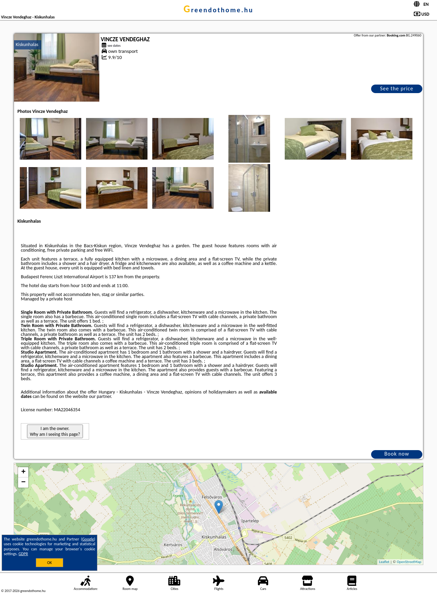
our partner (100, 396)
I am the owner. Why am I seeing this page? (55, 431)
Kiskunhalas (27, 44)
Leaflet (384, 562)
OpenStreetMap (409, 562)
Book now (396, 453)
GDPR (23, 553)
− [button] (23, 482)
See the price (396, 88)
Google (88, 539)
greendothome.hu (219, 10)
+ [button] (23, 472)
